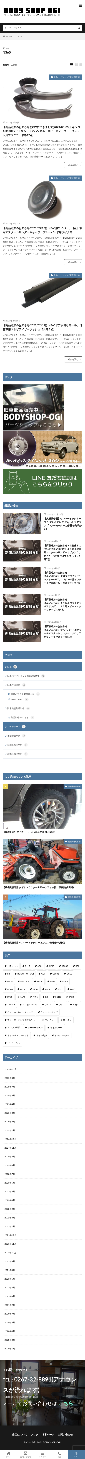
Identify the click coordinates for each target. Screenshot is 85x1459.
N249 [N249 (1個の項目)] (65, 981)
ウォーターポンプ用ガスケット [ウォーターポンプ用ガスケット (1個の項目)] (22, 1020)
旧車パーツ (48, 1434)
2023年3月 (9, 1200)
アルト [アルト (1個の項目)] (48, 1004)
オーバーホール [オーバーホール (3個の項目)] (35, 1027)
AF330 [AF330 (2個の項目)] (65, 966)
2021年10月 (10, 1252)
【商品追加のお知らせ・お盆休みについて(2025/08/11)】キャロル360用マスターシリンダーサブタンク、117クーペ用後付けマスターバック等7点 (62, 552)
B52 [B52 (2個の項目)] (77, 966)
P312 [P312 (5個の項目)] (60, 989)
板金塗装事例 (16, 736)
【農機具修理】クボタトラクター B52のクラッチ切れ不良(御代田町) (38, 887)
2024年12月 (10, 1139)
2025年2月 (9, 1121)
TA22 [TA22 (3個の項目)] (71, 997)
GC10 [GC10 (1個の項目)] (69, 973)
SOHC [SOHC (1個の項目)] (58, 997)
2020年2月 (9, 1340)
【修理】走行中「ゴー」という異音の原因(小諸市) (29, 832)
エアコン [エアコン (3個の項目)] (67, 1020)
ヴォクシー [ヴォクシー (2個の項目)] (50, 1020)
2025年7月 (9, 1086)
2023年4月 (9, 1191)
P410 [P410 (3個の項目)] (72, 989)
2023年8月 (9, 1165)
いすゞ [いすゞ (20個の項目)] (62, 1004)
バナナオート (16, 726)
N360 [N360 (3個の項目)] (10, 989)
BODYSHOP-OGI (52, 1442)
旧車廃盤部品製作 (18, 708)
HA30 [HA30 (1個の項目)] (10, 981)
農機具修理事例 (17, 754)
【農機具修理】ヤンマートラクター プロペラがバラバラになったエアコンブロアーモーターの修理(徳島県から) (63, 523)
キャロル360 (20, 699)
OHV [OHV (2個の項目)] (22, 989)
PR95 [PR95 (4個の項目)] (35, 997)
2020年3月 (9, 1331)
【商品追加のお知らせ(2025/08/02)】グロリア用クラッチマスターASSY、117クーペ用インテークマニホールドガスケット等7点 (62, 577)
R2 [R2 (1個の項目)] (46, 997)
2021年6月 (9, 1278)
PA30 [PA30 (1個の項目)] (9, 997)
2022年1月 (9, 1226)
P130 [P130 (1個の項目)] (35, 989)
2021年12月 (10, 1235)
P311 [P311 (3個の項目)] (47, 989)
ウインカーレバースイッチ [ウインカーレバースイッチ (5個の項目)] (20, 1012)
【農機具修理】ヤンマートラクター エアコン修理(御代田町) (34, 942)
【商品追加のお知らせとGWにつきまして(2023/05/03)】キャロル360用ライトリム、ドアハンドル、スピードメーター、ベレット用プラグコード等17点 (41, 131)
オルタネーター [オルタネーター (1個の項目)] (61, 1035)
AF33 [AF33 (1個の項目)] (51, 966)
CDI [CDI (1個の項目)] (43, 973)
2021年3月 (9, 1296)
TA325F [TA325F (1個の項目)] (11, 1004)
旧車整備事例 (16, 685)
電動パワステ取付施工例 (25, 694)
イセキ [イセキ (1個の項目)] (76, 1004)
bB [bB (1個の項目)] (8, 973)
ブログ (34, 1434)
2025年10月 (10, 1069)
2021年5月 (9, 1287)
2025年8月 (9, 1078)
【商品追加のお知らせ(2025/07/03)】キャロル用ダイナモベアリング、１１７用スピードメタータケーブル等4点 (62, 604)
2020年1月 (9, 1348)
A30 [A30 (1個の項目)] (39, 966)
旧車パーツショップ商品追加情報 (67, 77)
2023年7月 (9, 1174)
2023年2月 (9, 1209)
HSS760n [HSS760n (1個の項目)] (24, 981)
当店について (19, 1434)
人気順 (14, 64)
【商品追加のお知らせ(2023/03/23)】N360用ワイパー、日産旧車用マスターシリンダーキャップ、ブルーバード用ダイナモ (42, 230)
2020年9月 (9, 1313)
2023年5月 (9, 1182)
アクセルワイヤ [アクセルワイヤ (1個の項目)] (29, 1004)
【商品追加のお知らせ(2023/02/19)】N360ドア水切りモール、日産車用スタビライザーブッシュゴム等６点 (42, 327)
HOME (9, 36)
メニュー (42, 1455)
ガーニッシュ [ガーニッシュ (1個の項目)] (13, 1043)
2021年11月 (10, 1244)
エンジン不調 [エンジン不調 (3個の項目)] (13, 1027)
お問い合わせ (65, 1434)
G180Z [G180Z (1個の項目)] (55, 973)
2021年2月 (9, 1305)
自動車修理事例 (17, 745)
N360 (20, 36)
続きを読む (73, 165)
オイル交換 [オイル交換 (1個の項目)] (41, 1035)
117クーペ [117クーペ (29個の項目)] (12, 966)
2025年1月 (9, 1130)
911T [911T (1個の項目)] (27, 966)
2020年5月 (9, 1322)
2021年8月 (9, 1270)
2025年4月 (9, 1104)
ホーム (8, 1455)
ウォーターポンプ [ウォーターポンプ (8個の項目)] (49, 1012)
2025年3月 (9, 1113)
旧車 (12, 667)
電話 (59, 1455)
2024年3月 (9, 1156)
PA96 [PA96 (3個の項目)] (22, 997)
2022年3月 (9, 1217)
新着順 (6, 64)
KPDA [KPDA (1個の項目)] (39, 981)
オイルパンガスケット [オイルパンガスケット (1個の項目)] (18, 1035)
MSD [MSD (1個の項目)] (52, 981)
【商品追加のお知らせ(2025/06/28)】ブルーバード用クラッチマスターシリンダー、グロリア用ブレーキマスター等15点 (62, 631)
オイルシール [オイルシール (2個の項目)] (56, 1027)
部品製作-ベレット (22, 717)
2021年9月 (9, 1261)
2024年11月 (10, 1147)
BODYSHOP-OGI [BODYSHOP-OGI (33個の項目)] (25, 973)
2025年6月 (9, 1095)
